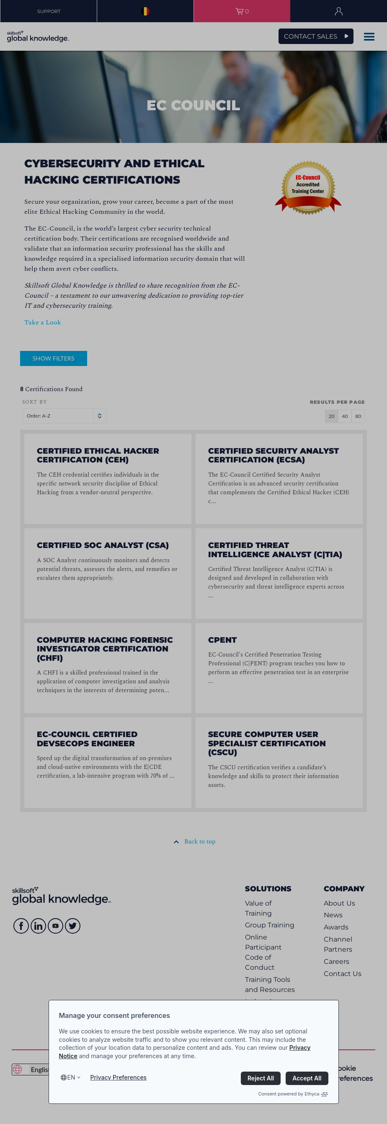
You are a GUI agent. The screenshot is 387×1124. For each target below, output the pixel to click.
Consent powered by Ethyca (293, 1094)
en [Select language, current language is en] (71, 1077)
